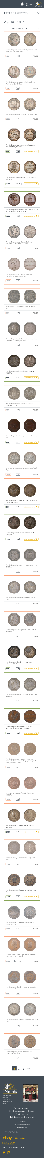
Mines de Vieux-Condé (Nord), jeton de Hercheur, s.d (21, 307)
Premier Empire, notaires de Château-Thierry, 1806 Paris (22, 1020)
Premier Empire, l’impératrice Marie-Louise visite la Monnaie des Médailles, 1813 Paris (22, 210)
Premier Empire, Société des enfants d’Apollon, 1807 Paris (20, 826)
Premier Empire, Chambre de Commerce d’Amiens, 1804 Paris (19, 663)
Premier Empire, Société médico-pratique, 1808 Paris (21, 891)
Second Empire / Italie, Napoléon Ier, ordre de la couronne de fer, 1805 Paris (21, 955)
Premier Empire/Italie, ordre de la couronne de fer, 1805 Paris (21, 566)
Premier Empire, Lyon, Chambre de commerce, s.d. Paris (21, 178)
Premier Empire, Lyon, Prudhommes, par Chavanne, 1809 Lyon (19, 1052)
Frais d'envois (22, 1114)
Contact (22, 1121)
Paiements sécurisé (22, 1124)
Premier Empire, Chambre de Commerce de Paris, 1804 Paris (21, 695)
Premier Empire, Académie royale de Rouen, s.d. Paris (21, 598)
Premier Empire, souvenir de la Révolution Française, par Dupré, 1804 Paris (19, 275)
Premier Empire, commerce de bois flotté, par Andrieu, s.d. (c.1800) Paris (20, 83)
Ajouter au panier (30, 151)
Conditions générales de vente (22, 1111)
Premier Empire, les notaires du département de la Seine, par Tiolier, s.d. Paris (21, 50)
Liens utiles (22, 1127)
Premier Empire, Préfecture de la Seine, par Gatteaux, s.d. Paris (19, 404)
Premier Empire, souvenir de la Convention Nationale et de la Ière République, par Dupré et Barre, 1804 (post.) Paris (21, 761)
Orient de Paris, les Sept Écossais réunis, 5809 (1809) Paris (20, 794)
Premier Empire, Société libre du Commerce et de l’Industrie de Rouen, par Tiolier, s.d (21, 340)
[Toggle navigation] (5, 4)
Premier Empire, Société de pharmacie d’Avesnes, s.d (21, 437)
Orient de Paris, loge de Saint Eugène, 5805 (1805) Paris (21, 469)
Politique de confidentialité (22, 1117)
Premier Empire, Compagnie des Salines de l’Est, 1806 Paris (21, 630)
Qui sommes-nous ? (22, 1108)
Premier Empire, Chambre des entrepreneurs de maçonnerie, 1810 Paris (21, 988)
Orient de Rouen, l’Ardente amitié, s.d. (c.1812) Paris (20, 858)
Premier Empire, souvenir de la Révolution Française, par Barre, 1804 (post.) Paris (19, 727)
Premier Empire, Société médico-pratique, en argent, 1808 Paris (20, 923)
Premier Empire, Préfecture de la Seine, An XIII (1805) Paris (20, 372)
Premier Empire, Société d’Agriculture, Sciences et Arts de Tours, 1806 (21, 501)
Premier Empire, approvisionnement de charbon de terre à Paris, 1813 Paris (21, 146)
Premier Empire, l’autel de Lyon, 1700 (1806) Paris (21, 114)
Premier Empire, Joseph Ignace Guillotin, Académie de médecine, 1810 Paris (19, 243)
